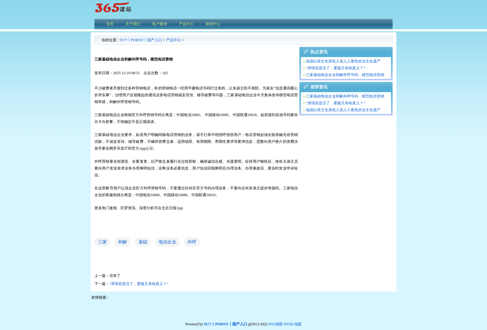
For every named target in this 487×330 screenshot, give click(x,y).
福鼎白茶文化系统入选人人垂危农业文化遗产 (343, 61)
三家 (102, 242)
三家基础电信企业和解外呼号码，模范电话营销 (345, 75)
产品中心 (173, 40)
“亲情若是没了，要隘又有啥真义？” (139, 284)
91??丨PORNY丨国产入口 (141, 40)
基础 (143, 242)
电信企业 (167, 242)
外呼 (192, 242)
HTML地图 (293, 324)
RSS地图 (276, 324)
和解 (122, 242)
